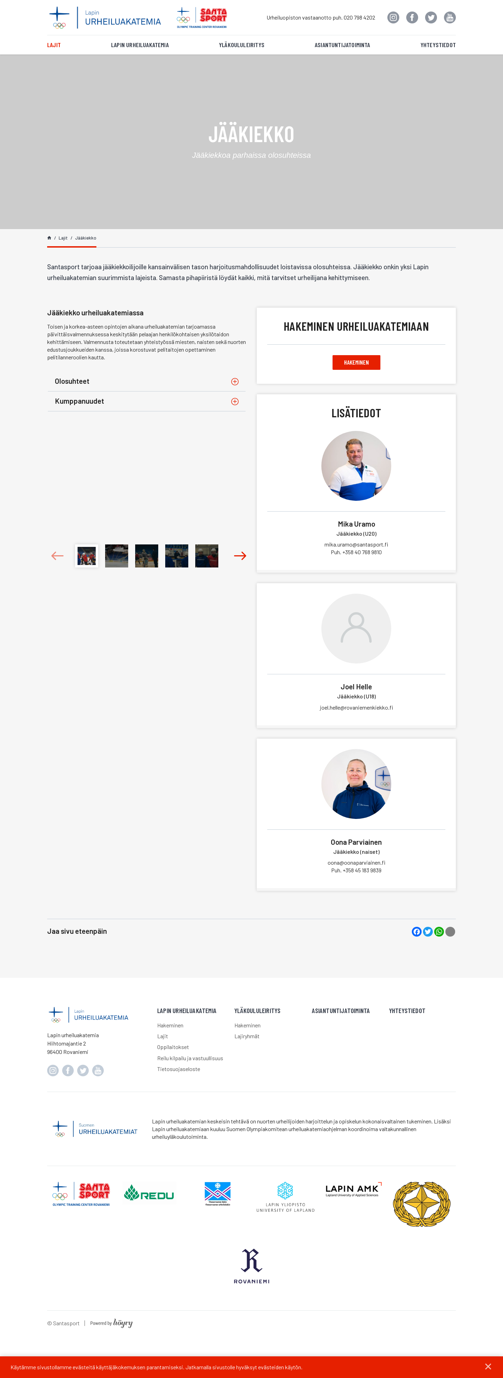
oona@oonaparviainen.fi (356, 863)
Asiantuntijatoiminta (342, 45)
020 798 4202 (359, 17)
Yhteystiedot (438, 45)
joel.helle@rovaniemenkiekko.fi (356, 708)
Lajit (54, 45)
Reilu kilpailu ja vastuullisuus (190, 1059)
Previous (59, 556)
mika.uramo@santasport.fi (356, 545)
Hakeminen (356, 362)
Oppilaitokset (173, 1048)
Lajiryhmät (247, 1037)
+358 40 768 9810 (356, 553)
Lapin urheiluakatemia (140, 45)
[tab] (147, 381)
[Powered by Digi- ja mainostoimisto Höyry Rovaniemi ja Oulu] (111, 1335)
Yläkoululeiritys (241, 45)
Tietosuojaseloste (178, 1070)
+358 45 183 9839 (356, 871)
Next (234, 556)
